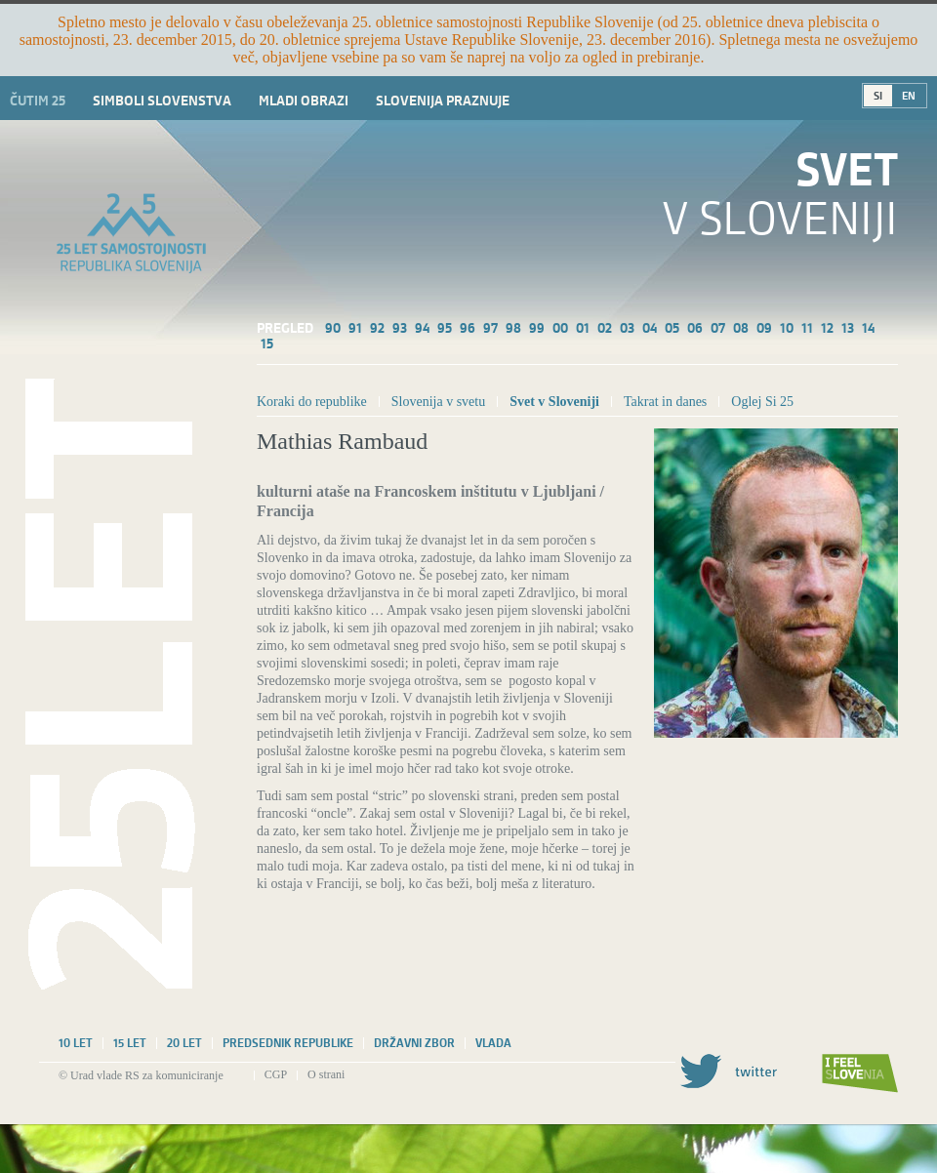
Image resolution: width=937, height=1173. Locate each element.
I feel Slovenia (860, 1073)
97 (490, 328)
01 (583, 328)
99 (537, 328)
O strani (326, 1074)
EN (909, 95)
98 (513, 328)
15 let (129, 1043)
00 (560, 328)
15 (267, 343)
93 (399, 328)
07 (718, 328)
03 (627, 328)
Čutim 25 (37, 100)
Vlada (493, 1043)
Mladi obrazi (303, 100)
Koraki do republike (312, 401)
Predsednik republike (288, 1043)
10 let (76, 1043)
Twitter (728, 1071)
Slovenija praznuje (442, 100)
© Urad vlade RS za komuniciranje (141, 1075)
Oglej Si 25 (762, 401)
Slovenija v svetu (438, 401)
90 (333, 328)
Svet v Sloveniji (554, 401)
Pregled (285, 328)
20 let (184, 1043)
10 (787, 328)
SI (878, 95)
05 (672, 328)
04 (649, 328)
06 (695, 328)
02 (604, 328)
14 (868, 328)
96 (467, 328)
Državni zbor (414, 1043)
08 (741, 328)
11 (807, 328)
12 (827, 328)
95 (444, 328)
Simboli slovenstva (162, 100)
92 (377, 328)
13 (847, 328)
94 (422, 328)
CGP (276, 1074)
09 (764, 328)
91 (355, 328)
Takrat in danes (665, 401)
